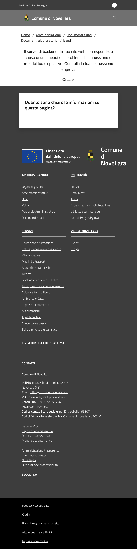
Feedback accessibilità (35, 505)
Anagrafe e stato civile (36, 267)
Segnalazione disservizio (37, 431)
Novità (82, 175)
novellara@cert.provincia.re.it (47, 397)
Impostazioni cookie (35, 541)
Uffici (25, 199)
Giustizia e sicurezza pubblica (40, 280)
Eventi (75, 242)
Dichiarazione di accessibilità (40, 465)
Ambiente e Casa (33, 298)
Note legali (29, 460)
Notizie (75, 186)
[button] (114, 18)
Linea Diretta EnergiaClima (43, 343)
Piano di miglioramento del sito (40, 523)
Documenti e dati (79, 35)
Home (25, 35)
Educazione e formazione (38, 242)
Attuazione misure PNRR (37, 532)
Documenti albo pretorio (39, 40)
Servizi (27, 231)
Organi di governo (33, 186)
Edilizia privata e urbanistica (39, 329)
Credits (26, 514)
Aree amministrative (35, 193)
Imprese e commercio (35, 304)
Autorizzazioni (31, 311)
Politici (26, 205)
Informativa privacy (34, 455)
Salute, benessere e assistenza (41, 249)
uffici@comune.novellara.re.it (49, 392)
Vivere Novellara (84, 231)
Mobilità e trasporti (34, 261)
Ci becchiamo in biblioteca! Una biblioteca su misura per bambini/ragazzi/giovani (90, 211)
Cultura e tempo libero (36, 292)
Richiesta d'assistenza (36, 435)
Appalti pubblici (31, 317)
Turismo (26, 273)
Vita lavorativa (31, 255)
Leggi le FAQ (30, 426)
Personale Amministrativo (38, 211)
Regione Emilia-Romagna (33, 5)
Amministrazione (48, 35)
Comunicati (78, 193)
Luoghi (75, 249)
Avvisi (74, 199)
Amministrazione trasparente (40, 450)
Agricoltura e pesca (34, 323)
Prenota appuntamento (37, 440)
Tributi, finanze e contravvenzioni (43, 286)
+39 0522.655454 (49, 401)
